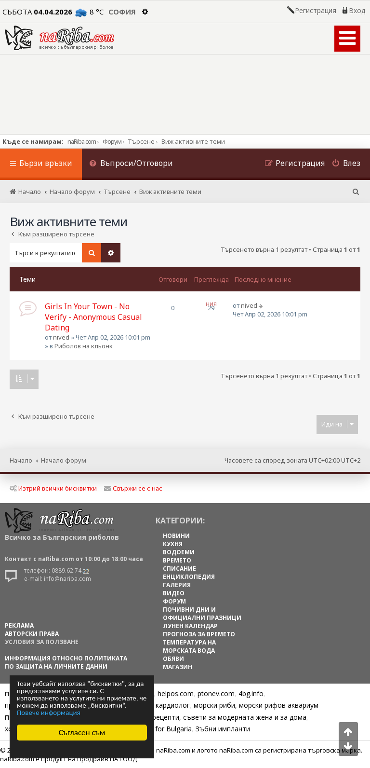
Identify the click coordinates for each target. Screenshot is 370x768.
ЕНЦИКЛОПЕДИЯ (189, 577)
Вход (357, 10)
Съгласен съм (82, 732)
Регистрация (315, 10)
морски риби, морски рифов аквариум (256, 705)
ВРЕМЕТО (177, 560)
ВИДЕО (174, 593)
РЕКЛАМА (19, 625)
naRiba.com (81, 141)
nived (61, 337)
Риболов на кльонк (83, 346)
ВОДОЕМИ (179, 552)
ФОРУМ (174, 601)
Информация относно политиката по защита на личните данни (66, 662)
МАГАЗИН (177, 667)
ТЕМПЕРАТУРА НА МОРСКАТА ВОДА (189, 646)
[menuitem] (131, 164)
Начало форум (63, 460)
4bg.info (251, 693)
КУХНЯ (173, 544)
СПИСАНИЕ (179, 568)
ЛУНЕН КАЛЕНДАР (190, 626)
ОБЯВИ (173, 659)
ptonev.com (216, 693)
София (122, 11)
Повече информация (48, 712)
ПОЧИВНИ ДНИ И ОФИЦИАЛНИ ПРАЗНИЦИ (202, 613)
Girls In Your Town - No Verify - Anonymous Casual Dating (93, 317)
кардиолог (173, 705)
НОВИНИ (176, 536)
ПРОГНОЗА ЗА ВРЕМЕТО (199, 634)
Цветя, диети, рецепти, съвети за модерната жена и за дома (205, 717)
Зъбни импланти (223, 728)
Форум (112, 141)
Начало (21, 460)
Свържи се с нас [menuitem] (133, 488)
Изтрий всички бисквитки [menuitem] (53, 488)
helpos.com (176, 693)
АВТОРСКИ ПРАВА (32, 634)
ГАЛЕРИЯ (177, 585)
